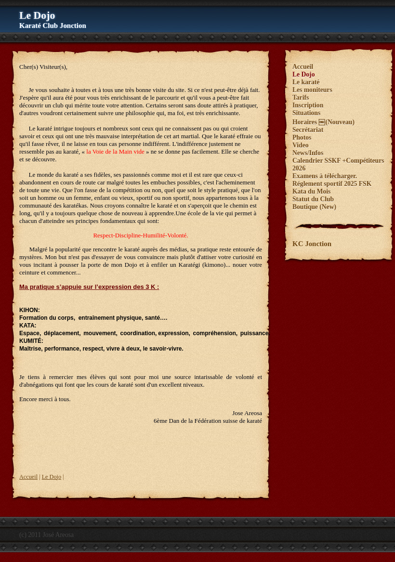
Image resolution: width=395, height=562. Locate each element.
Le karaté (305, 82)
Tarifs (300, 97)
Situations (306, 113)
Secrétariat (307, 129)
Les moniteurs (312, 89)
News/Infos (307, 153)
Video (300, 145)
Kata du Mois (311, 191)
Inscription (307, 105)
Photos (301, 137)
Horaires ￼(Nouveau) (323, 122)
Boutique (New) (314, 206)
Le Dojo (51, 476)
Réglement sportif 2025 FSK (331, 183)
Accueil (28, 476)
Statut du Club (313, 199)
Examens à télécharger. (324, 176)
